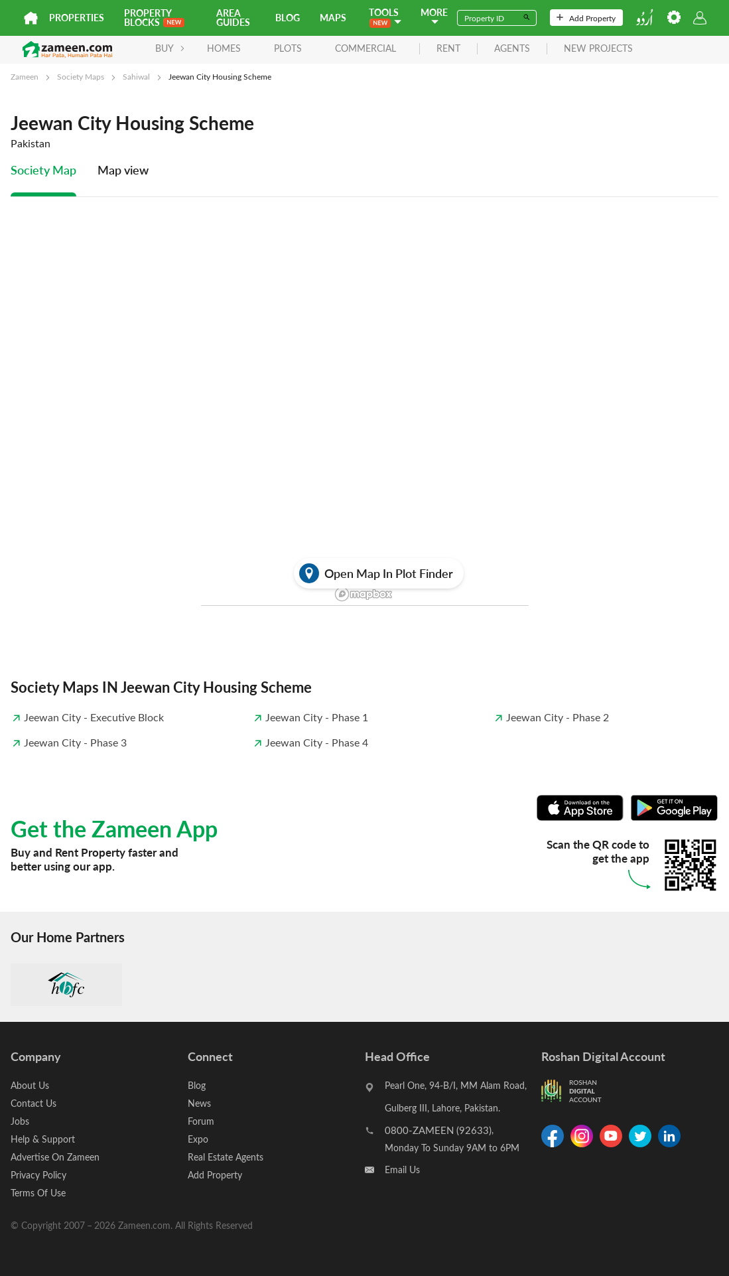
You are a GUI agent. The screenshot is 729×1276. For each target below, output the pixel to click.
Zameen (24, 76)
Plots (288, 48)
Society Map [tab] (43, 169)
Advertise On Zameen (55, 1157)
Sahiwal (136, 76)
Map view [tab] (123, 169)
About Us (30, 1085)
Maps (333, 17)
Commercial (365, 48)
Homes (224, 48)
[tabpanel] (364, 442)
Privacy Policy (38, 1175)
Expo (198, 1139)
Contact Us (33, 1103)
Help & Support (43, 1139)
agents (512, 48)
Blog (287, 17)
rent (448, 48)
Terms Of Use (38, 1192)
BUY (170, 48)
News (199, 1103)
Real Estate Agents (225, 1157)
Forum (201, 1121)
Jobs (20, 1121)
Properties (76, 17)
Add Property (586, 18)
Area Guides (233, 18)
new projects (598, 48)
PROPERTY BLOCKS (154, 18)
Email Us (402, 1169)
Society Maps (80, 76)
